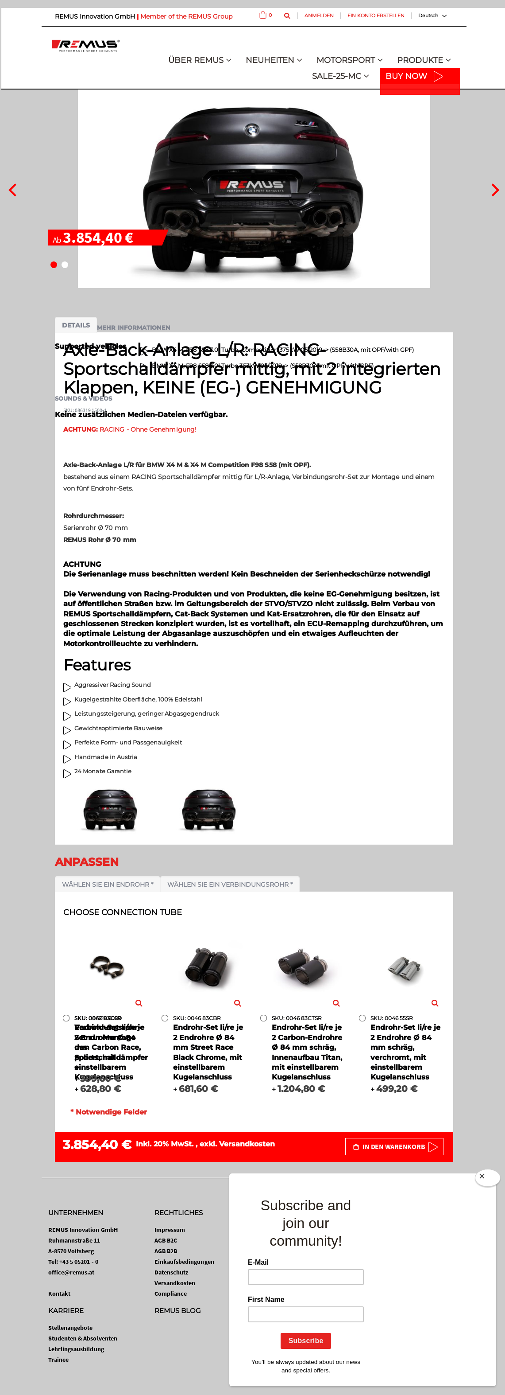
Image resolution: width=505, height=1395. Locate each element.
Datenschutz (171, 1272)
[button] (53, 264)
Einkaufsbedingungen (184, 1262)
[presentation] (12, 189)
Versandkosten (247, 1144)
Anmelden (319, 15)
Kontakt (59, 1294)
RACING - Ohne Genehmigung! (130, 429)
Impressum (169, 1230)
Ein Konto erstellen (376, 15)
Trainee (58, 1360)
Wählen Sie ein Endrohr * (107, 884)
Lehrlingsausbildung (76, 1349)
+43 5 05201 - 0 (78, 1262)
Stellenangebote (70, 1328)
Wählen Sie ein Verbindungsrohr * (230, 884)
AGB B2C (165, 1240)
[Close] (488, 1179)
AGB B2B (165, 1251)
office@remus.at (71, 1272)
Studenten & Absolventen (83, 1338)
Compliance (170, 1294)
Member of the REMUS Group (186, 16)
